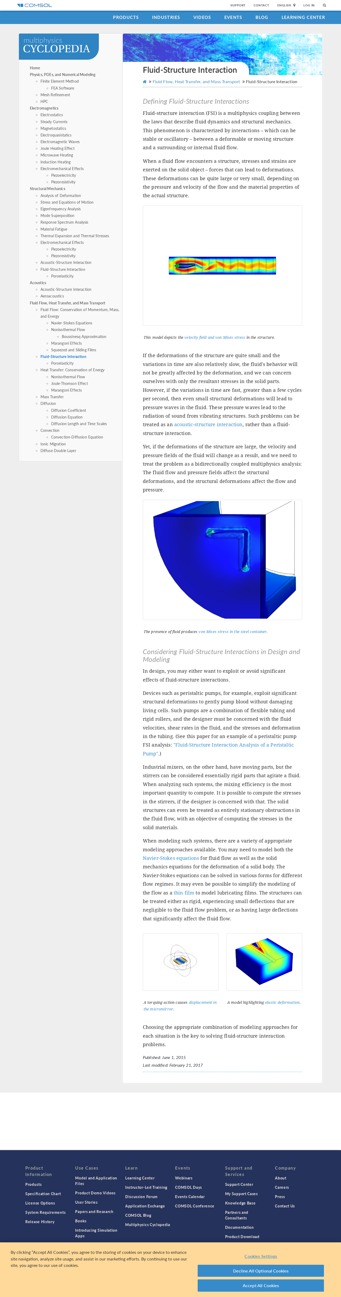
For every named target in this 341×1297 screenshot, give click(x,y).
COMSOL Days (188, 1187)
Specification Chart (43, 1193)
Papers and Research (94, 1211)
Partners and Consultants (236, 1215)
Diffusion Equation (67, 417)
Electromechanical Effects (62, 168)
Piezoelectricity (63, 175)
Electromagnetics (44, 108)
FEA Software (62, 88)
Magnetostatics (53, 128)
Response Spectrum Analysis (64, 222)
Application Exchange (145, 1206)
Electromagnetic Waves (60, 141)
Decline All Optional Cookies (261, 1271)
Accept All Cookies (261, 1285)
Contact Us (285, 1206)
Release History (40, 1221)
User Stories (86, 1202)
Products (126, 17)
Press (280, 1196)
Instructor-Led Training (146, 1187)
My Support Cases (241, 1193)
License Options (40, 1203)
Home (35, 67)
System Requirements (45, 1212)
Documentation (239, 1227)
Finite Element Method (59, 81)
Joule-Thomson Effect (69, 383)
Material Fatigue (53, 229)
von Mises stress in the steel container (232, 632)
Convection (50, 430)
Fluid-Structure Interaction (62, 269)
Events (233, 17)
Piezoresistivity (63, 181)
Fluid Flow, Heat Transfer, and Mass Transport (67, 302)
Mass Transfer (52, 396)
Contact (261, 5)
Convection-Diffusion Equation (77, 437)
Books (81, 1220)
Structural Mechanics (47, 188)
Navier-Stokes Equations (71, 322)
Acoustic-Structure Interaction (66, 262)
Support (238, 5)
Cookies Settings (261, 1256)
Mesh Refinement (55, 94)
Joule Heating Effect (57, 148)
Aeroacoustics (52, 296)
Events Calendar (190, 1196)
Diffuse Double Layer (58, 450)
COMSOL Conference (194, 1206)
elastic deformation (282, 1002)
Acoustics (38, 282)
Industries (166, 17)
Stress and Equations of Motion (67, 202)
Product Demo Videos (95, 1192)
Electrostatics (51, 114)
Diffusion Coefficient (68, 410)
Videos (202, 17)
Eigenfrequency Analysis (60, 208)
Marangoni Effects (66, 343)
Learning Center (303, 17)
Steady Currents (53, 121)
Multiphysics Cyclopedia (147, 1224)
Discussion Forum (141, 1196)
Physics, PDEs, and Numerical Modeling (63, 74)
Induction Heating (55, 161)
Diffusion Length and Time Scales (79, 423)
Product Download (242, 1236)
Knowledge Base (240, 1203)
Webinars (184, 1178)
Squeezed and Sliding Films (73, 349)
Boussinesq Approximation (84, 336)
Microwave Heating (56, 155)
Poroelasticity (62, 276)
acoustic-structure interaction (208, 424)
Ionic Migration (53, 443)
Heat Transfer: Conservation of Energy (72, 369)
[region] (170, 1269)
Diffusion (48, 403)
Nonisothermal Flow (68, 329)
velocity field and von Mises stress (214, 337)
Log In (309, 5)
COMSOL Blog (138, 1215)
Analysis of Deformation (60, 195)
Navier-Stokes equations (171, 858)
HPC (44, 101)
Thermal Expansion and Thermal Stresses (74, 235)
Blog (262, 17)
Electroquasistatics (56, 135)
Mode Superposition (57, 215)
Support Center (239, 1184)
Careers (282, 1187)
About (280, 1178)
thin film (184, 893)
